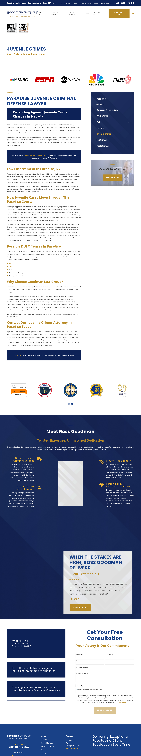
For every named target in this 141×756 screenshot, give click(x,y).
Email (110, 647)
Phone (81, 647)
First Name (82, 641)
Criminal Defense (47, 729)
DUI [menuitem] (88, 13)
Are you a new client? (85, 653)
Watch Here (112, 164)
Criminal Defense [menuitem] (55, 13)
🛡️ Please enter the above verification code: (92, 676)
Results (76, 3)
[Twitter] (17, 743)
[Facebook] (12, 743)
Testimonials (86, 3)
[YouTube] (21, 743)
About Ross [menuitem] (41, 13)
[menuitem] (112, 90)
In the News (65, 3)
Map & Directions (72, 734)
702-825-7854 (124, 3)
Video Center (106, 3)
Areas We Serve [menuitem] (96, 13)
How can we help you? (85, 659)
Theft (11, 253)
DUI (10, 250)
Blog (96, 3)
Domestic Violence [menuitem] (72, 13)
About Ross (45, 726)
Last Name (112, 641)
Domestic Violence (47, 733)
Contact (43, 753)
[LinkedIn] (25, 743)
